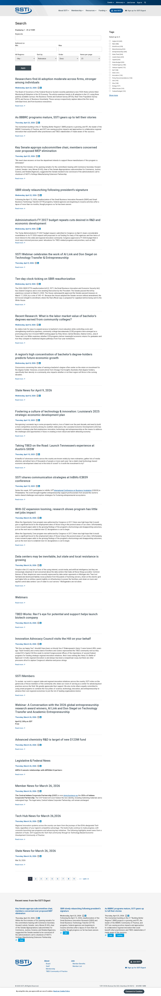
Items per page (86, 55)
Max (60, 45)
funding (119, 935)
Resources (91, 10)
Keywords (19, 34)
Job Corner (131, 2)
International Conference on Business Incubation (73, 490)
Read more (20, 106)
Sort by (39, 55)
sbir (66, 933)
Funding (103, 10)
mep (21, 940)
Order (61, 55)
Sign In (139, 2)
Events (111, 2)
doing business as (70, 795)
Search (145, 2)
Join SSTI (117, 11)
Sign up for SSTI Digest (137, 11)
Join (73, 961)
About (46, 961)
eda (110, 935)
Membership (77, 10)
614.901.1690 (141, 986)
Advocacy (120, 2)
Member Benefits (79, 964)
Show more (113, 95)
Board (48, 964)
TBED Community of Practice (56, 971)
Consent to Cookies (134, 991)
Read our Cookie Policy (61, 991)
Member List (77, 966)
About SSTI (63, 10)
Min (16, 45)
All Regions (19, 55)
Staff (48, 966)
